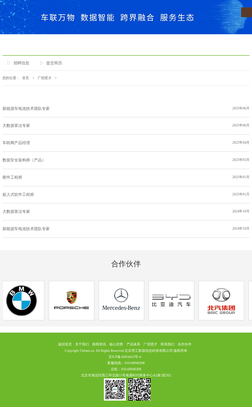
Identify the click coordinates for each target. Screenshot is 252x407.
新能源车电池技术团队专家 (26, 108)
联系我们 (167, 344)
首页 (25, 78)
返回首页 (65, 344)
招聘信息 (21, 63)
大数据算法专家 (16, 125)
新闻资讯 (99, 344)
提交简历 (54, 63)
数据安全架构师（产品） (24, 160)
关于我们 (82, 344)
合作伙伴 (126, 264)
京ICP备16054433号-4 (125, 357)
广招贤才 (44, 78)
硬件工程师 (12, 177)
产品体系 (133, 344)
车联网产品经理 (16, 143)
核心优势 (116, 344)
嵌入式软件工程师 (18, 194)
